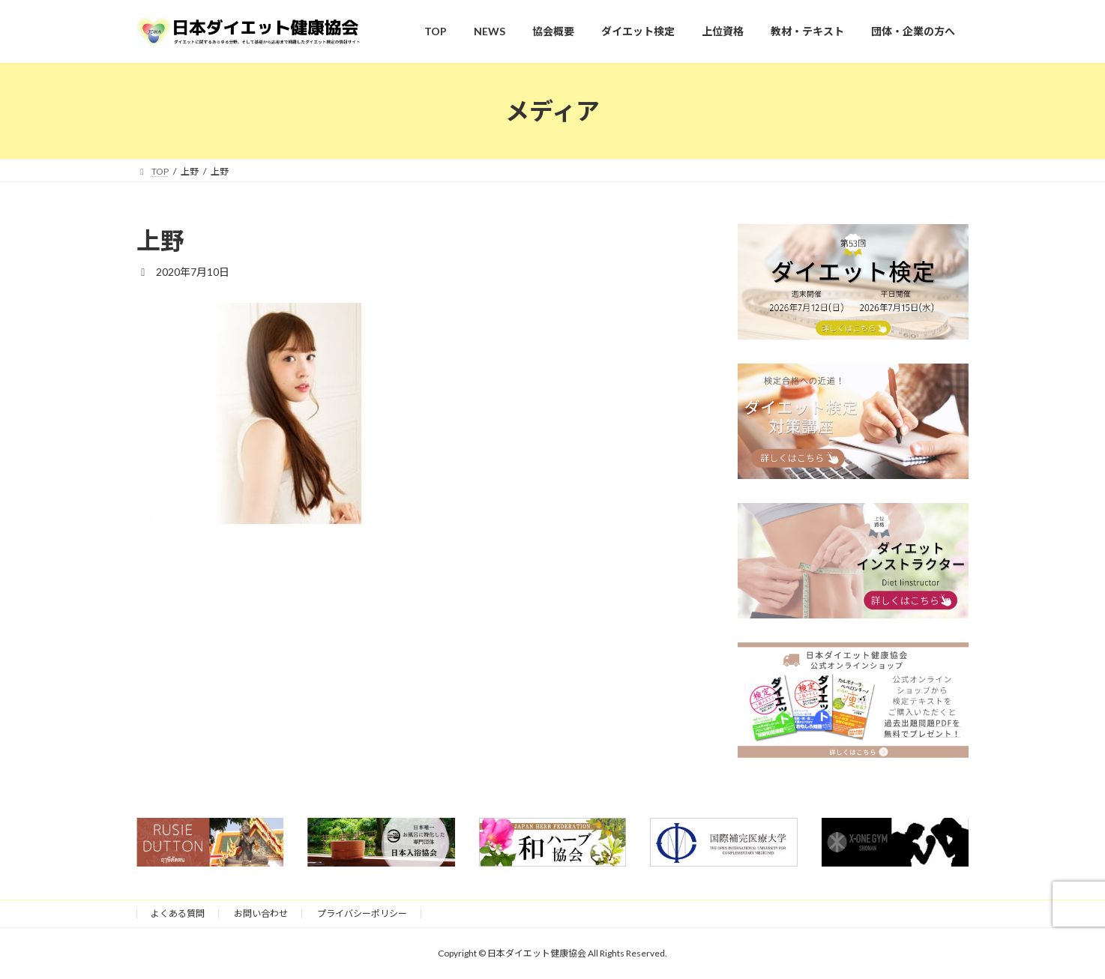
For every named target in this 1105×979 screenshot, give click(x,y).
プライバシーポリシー (362, 913)
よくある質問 (178, 913)
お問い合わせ (261, 913)
